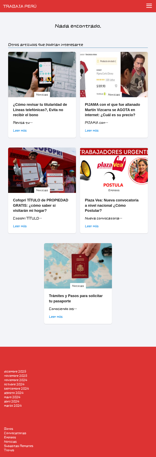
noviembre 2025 (15, 375)
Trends (9, 450)
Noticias (10, 441)
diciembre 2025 (15, 371)
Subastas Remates (18, 445)
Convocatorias (15, 433)
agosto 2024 (14, 392)
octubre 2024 (14, 384)
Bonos (8, 428)
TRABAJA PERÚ (20, 6)
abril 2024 (11, 401)
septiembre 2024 (16, 388)
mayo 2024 (12, 397)
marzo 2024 (13, 405)
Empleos (10, 437)
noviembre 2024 (15, 380)
